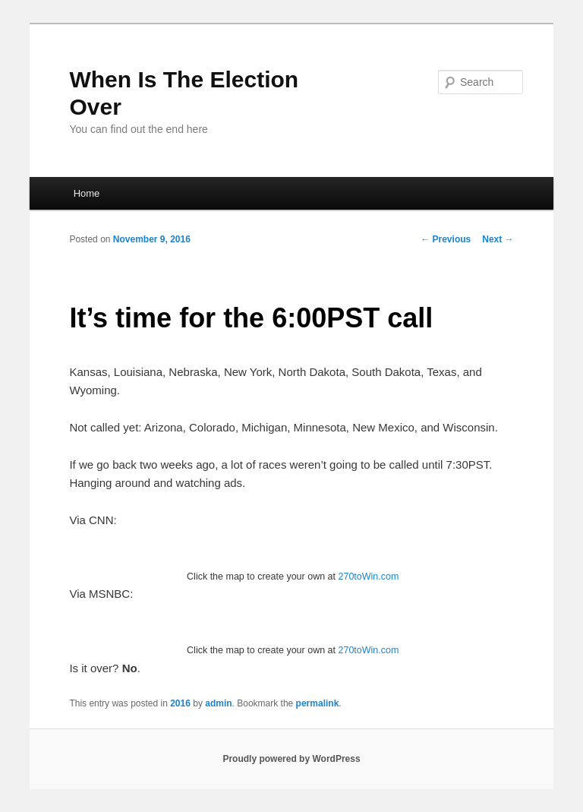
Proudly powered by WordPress (291, 759)
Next (497, 239)
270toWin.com (368, 576)
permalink (317, 703)
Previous (446, 239)
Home (87, 193)
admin (218, 703)
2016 (180, 703)
